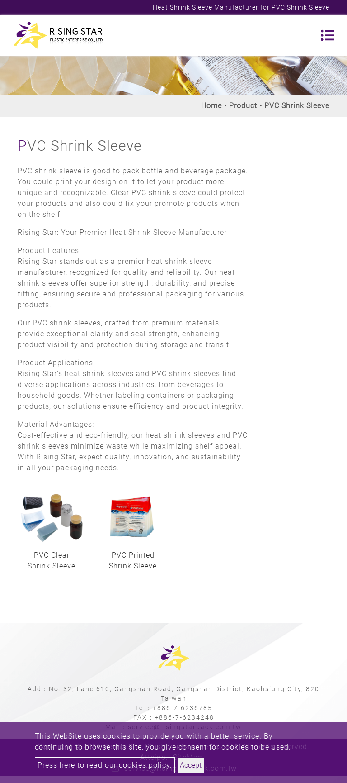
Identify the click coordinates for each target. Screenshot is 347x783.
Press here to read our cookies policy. (105, 765)
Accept (191, 765)
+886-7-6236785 (182, 707)
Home (211, 105)
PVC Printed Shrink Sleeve (133, 560)
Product (243, 105)
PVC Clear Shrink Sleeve (51, 560)
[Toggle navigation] (327, 35)
